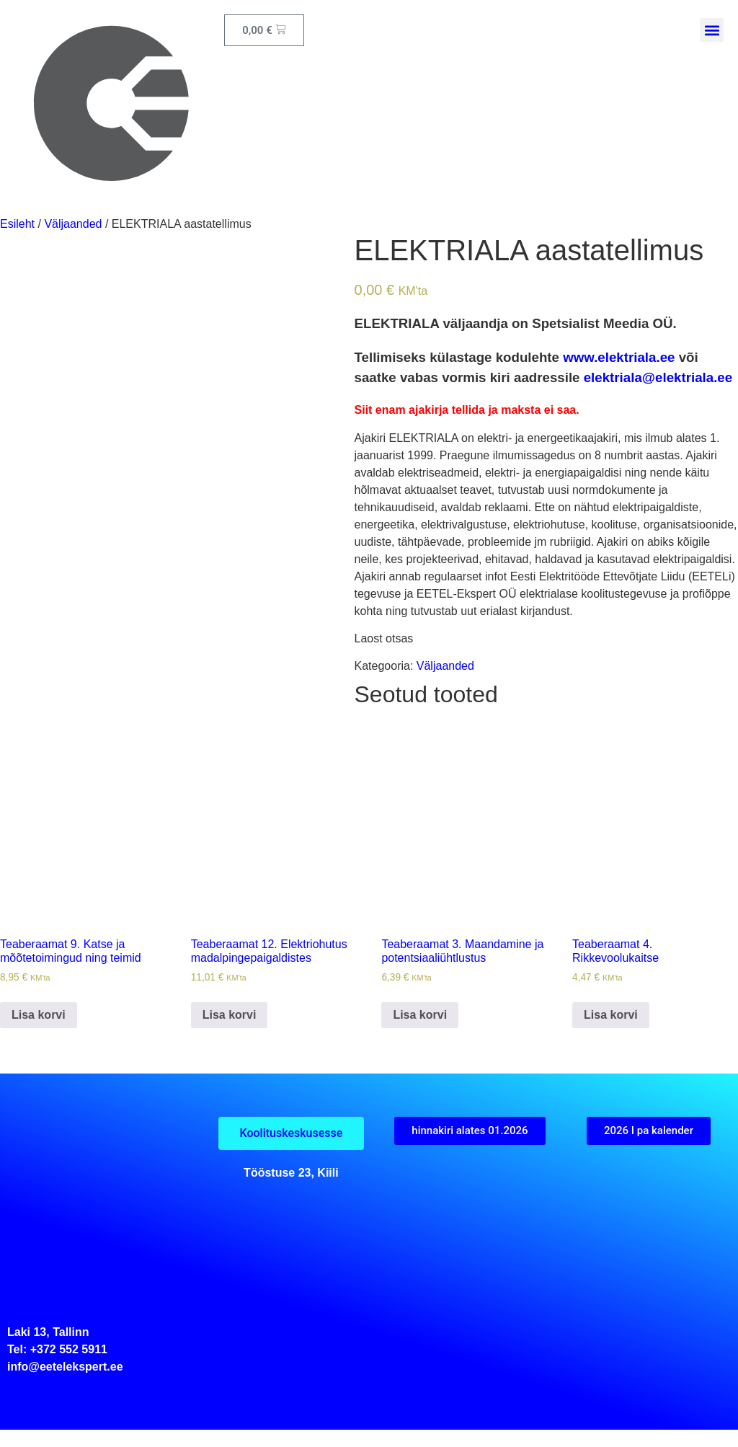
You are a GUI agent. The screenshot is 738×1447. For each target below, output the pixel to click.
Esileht (17, 224)
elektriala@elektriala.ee (658, 377)
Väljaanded (73, 224)
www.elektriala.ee (619, 357)
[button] (712, 30)
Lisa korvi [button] (39, 1015)
